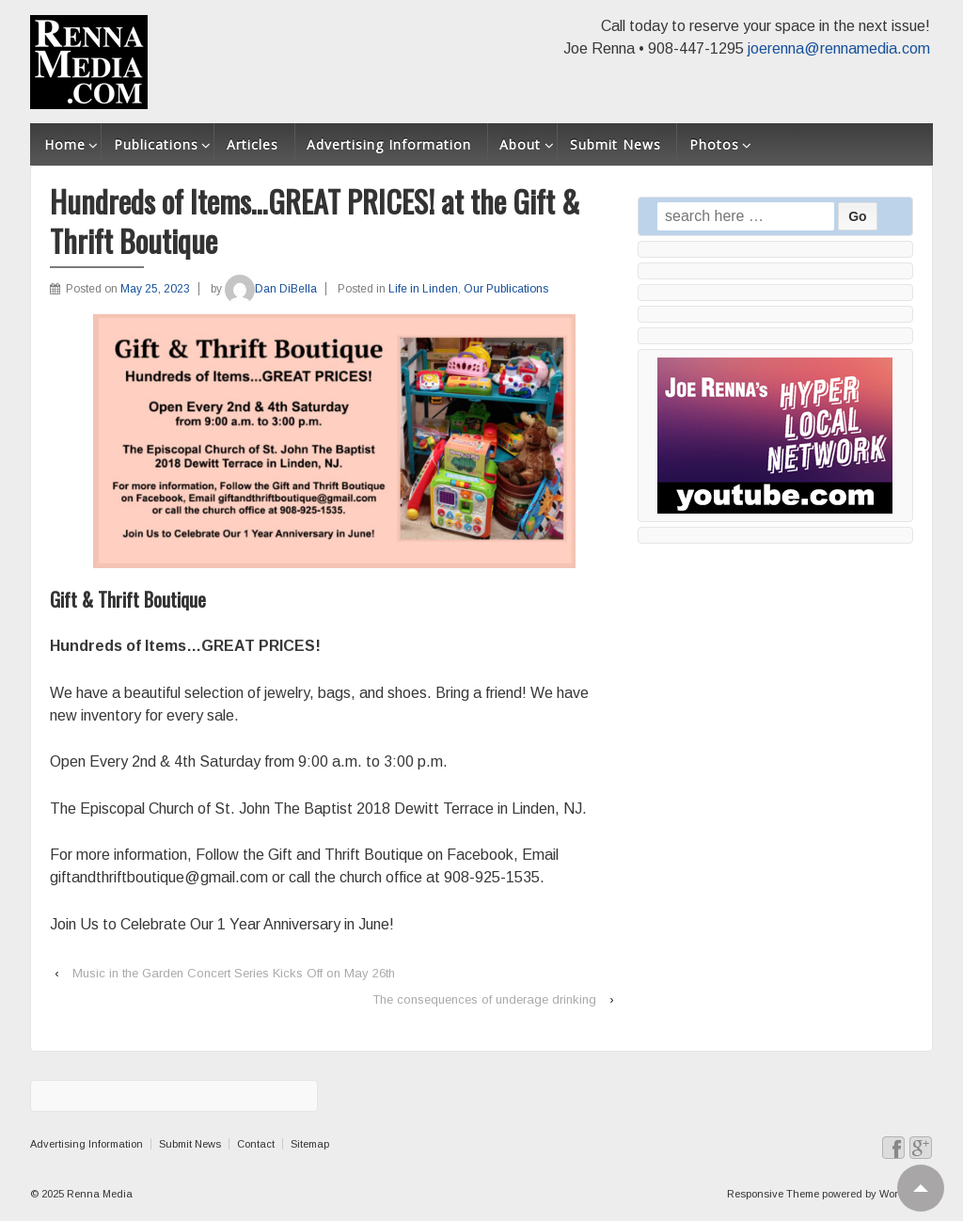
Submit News (615, 144)
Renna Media (98, 1193)
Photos (714, 144)
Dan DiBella (271, 288)
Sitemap (310, 1144)
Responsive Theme (773, 1193)
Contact (256, 1144)
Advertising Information (389, 144)
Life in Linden (423, 288)
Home (65, 144)
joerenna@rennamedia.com (839, 48)
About (520, 144)
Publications (156, 144)
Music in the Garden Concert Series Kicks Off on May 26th (233, 973)
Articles (252, 144)
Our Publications (506, 288)
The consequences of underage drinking (484, 999)
